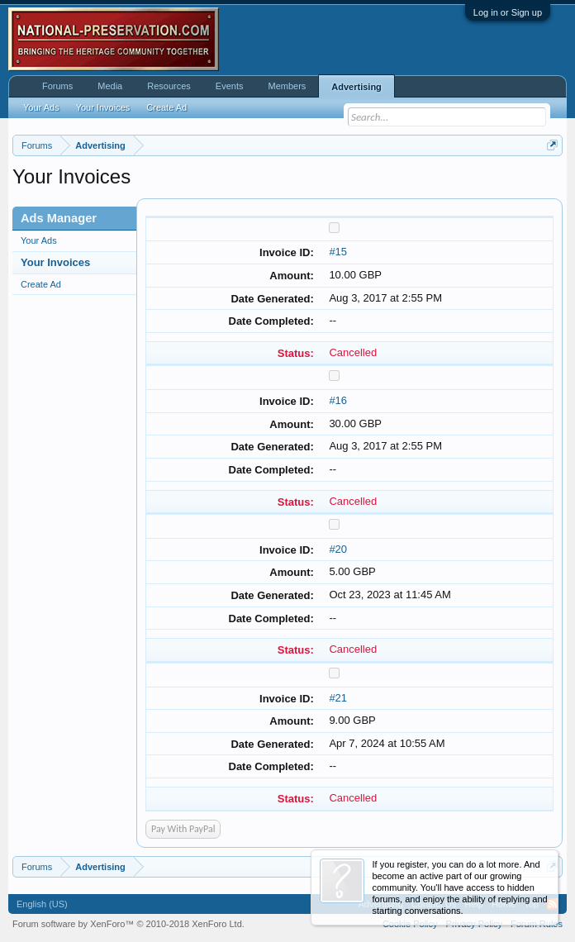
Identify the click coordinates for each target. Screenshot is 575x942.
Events (230, 86)
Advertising (356, 87)
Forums (57, 86)
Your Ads (39, 240)
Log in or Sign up (507, 12)
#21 (338, 698)
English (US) (42, 904)
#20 (338, 549)
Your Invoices (55, 262)
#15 (338, 251)
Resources (169, 86)
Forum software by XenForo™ (128, 924)
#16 (338, 400)
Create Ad (41, 284)
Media (109, 86)
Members (287, 86)
